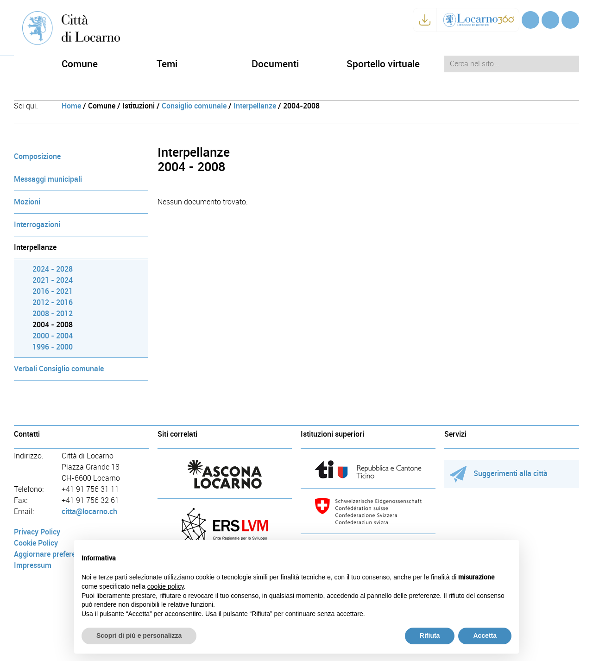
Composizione (37, 156)
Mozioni (27, 201)
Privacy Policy (37, 532)
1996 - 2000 (52, 347)
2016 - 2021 (52, 291)
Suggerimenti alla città (499, 473)
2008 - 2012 (52, 313)
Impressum (32, 565)
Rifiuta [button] (430, 635)
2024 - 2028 (52, 269)
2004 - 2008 (52, 324)
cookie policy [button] (165, 586)
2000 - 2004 (52, 335)
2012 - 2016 (52, 302)
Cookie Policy (36, 543)
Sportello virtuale (383, 64)
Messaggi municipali (48, 179)
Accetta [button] (485, 635)
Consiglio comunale (194, 106)
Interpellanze (254, 106)
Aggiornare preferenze (50, 554)
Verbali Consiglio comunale (59, 368)
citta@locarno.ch (89, 511)
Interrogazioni (37, 224)
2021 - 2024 (52, 280)
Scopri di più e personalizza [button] (139, 635)
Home (71, 106)
